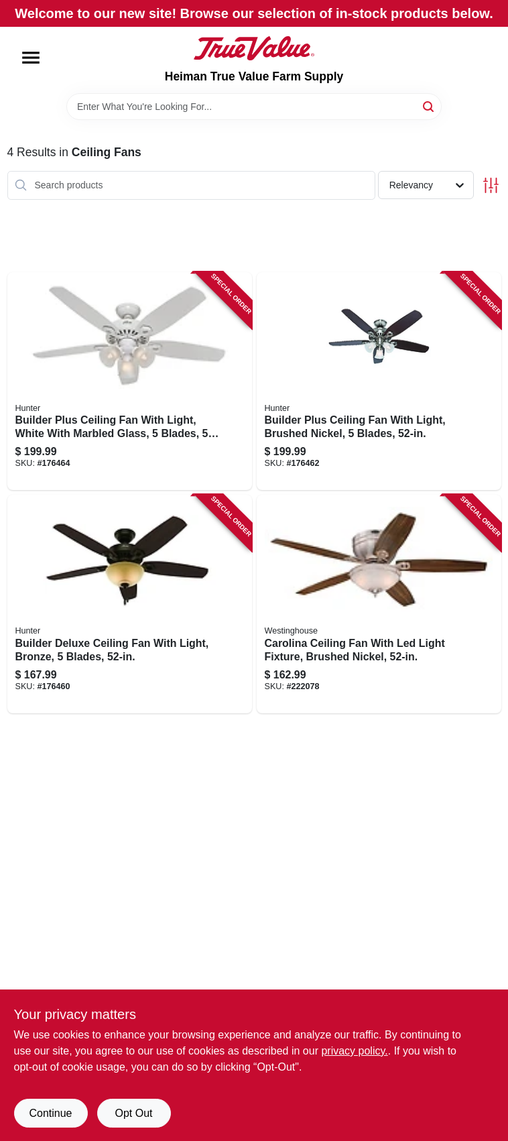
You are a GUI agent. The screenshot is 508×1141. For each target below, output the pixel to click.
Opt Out (133, 1113)
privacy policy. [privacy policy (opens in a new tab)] (354, 1051)
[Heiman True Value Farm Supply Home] (254, 48)
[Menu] (31, 57)
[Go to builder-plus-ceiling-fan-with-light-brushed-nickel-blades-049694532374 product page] (379, 381)
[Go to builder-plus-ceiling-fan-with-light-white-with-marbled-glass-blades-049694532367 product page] (129, 381)
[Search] (429, 106)
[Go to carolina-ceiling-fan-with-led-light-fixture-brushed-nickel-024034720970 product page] (379, 604)
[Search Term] (254, 106)
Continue (50, 1113)
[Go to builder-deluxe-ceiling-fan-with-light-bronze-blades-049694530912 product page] (129, 604)
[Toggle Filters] (491, 185)
